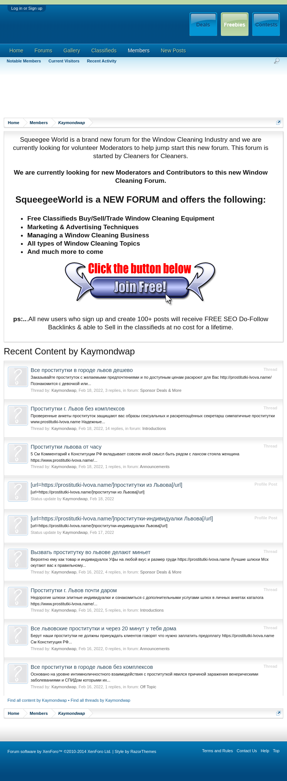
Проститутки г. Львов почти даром (74, 590)
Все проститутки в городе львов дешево (82, 370)
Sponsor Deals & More (161, 390)
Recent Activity (102, 61)
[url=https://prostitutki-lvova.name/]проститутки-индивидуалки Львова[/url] (122, 519)
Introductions (154, 428)
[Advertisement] (140, 95)
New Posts (173, 50)
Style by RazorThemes (135, 751)
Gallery (72, 50)
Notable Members (24, 61)
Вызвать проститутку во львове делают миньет (91, 552)
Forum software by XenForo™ (59, 751)
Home (16, 50)
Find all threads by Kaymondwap (100, 700)
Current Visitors (64, 61)
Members (138, 50)
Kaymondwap (64, 390)
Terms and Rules (217, 750)
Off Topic (148, 687)
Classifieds (104, 50)
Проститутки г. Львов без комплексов (78, 409)
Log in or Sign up (26, 8)
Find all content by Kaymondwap (37, 700)
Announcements (155, 466)
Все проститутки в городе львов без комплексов (92, 667)
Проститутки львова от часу (66, 447)
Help (265, 750)
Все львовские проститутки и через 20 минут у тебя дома (103, 628)
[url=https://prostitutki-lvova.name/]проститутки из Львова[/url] (106, 485)
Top (276, 750)
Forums (43, 50)
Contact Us (247, 750)
